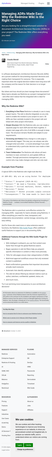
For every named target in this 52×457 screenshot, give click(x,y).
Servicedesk (31, 379)
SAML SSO (5, 371)
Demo (4, 427)
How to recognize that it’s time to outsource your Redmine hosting (22, 313)
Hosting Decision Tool (9, 435)
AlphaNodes (6, 3)
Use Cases (5, 418)
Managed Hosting (27, 3)
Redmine (5, 354)
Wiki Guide (30, 388)
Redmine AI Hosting (8, 362)
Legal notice (6, 450)
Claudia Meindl (12, 60)
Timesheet (30, 384)
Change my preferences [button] (25, 449)
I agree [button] (19, 445)
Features (5, 406)
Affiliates (30, 410)
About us (30, 401)
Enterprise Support (8, 358)
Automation (31, 354)
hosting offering (34, 300)
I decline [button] (28, 445)
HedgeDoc (5, 384)
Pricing (4, 401)
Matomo (4, 379)
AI (2, 367)
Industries (5, 414)
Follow (47, 64)
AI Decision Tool (7, 431)
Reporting (30, 375)
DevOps (29, 362)
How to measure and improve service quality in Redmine (19, 322)
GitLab (4, 375)
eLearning (5, 423)
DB (28, 358)
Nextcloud (5, 388)
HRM (29, 367)
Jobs (29, 406)
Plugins (41, 3)
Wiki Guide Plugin (26, 228)
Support (4, 410)
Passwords (31, 371)
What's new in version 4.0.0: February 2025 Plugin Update (20, 318)
